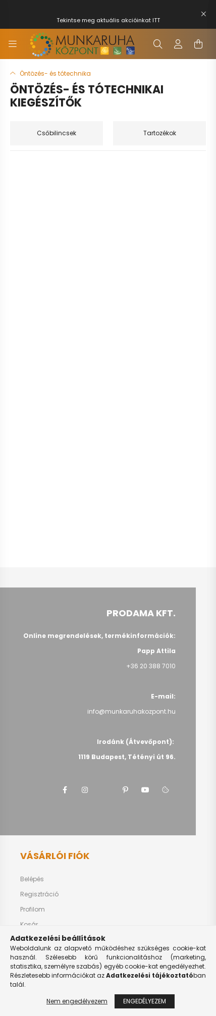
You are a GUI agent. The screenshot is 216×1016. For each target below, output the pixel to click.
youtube (145, 790)
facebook (65, 790)
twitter (105, 790)
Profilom (32, 909)
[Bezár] (203, 14)
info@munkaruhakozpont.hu (131, 711)
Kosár (29, 924)
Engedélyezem (144, 1001)
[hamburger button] (13, 44)
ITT (156, 20)
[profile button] (178, 44)
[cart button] (198, 44)
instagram (85, 790)
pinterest (125, 790)
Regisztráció (39, 894)
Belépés (32, 879)
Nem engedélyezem (76, 1001)
